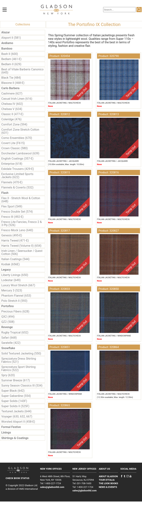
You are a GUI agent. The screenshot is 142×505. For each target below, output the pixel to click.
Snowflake (8, 348)
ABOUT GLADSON (108, 476)
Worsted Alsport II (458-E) (18, 421)
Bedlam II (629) (11, 64)
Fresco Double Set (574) (17, 211)
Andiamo (7, 43)
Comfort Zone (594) (14, 124)
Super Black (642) (12, 390)
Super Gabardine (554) (16, 396)
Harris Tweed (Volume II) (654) (21, 245)
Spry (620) (8, 375)
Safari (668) (9, 337)
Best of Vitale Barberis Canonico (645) (22, 71)
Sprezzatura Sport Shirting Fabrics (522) (18, 368)
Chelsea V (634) (11, 109)
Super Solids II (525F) (15, 406)
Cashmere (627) (11, 93)
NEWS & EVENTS (108, 487)
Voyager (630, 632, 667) (16, 416)
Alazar (5, 32)
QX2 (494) (8, 316)
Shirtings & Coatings (15, 438)
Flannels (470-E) (11, 182)
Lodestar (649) (11, 280)
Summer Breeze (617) (15, 380)
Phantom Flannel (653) (16, 295)
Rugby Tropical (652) (14, 332)
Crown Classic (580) (14, 148)
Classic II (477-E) (12, 114)
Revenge (7, 327)
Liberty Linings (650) (14, 275)
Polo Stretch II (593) (14, 301)
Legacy (6, 269)
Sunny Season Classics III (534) (21, 385)
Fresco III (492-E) (12, 217)
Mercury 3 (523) (11, 290)
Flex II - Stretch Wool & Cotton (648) (20, 199)
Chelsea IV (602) (12, 104)
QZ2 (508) (8, 322)
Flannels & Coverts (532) (17, 187)
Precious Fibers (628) (15, 311)
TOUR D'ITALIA (107, 479)
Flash (4, 193)
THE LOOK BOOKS (108, 483)
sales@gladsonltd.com (52, 487)
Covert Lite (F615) (13, 143)
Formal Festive (11, 427)
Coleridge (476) (11, 119)
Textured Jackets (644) (16, 411)
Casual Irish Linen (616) (16, 98)
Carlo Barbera (10, 88)
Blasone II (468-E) (12, 83)
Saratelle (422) (10, 343)
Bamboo (6, 48)
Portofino (7, 306)
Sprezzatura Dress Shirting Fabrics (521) (18, 360)
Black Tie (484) (11, 77)
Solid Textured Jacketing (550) (21, 353)
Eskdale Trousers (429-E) (17, 169)
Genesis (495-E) (11, 235)
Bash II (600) (9, 54)
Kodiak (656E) (10, 264)
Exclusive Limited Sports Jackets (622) (17, 175)
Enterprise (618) (11, 163)
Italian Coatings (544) (15, 259)
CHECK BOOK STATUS (17, 478)
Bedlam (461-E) (11, 59)
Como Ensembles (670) (16, 138)
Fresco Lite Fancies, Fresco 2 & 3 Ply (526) (21, 223)
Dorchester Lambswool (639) (20, 153)
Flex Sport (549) (11, 206)
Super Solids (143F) (14, 401)
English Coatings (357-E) (17, 158)
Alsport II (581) (11, 37)
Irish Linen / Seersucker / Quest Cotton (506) (21, 252)
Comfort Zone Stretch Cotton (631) (20, 131)
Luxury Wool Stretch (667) (18, 285)
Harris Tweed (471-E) (15, 240)
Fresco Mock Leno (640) (17, 230)
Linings (6, 432)
